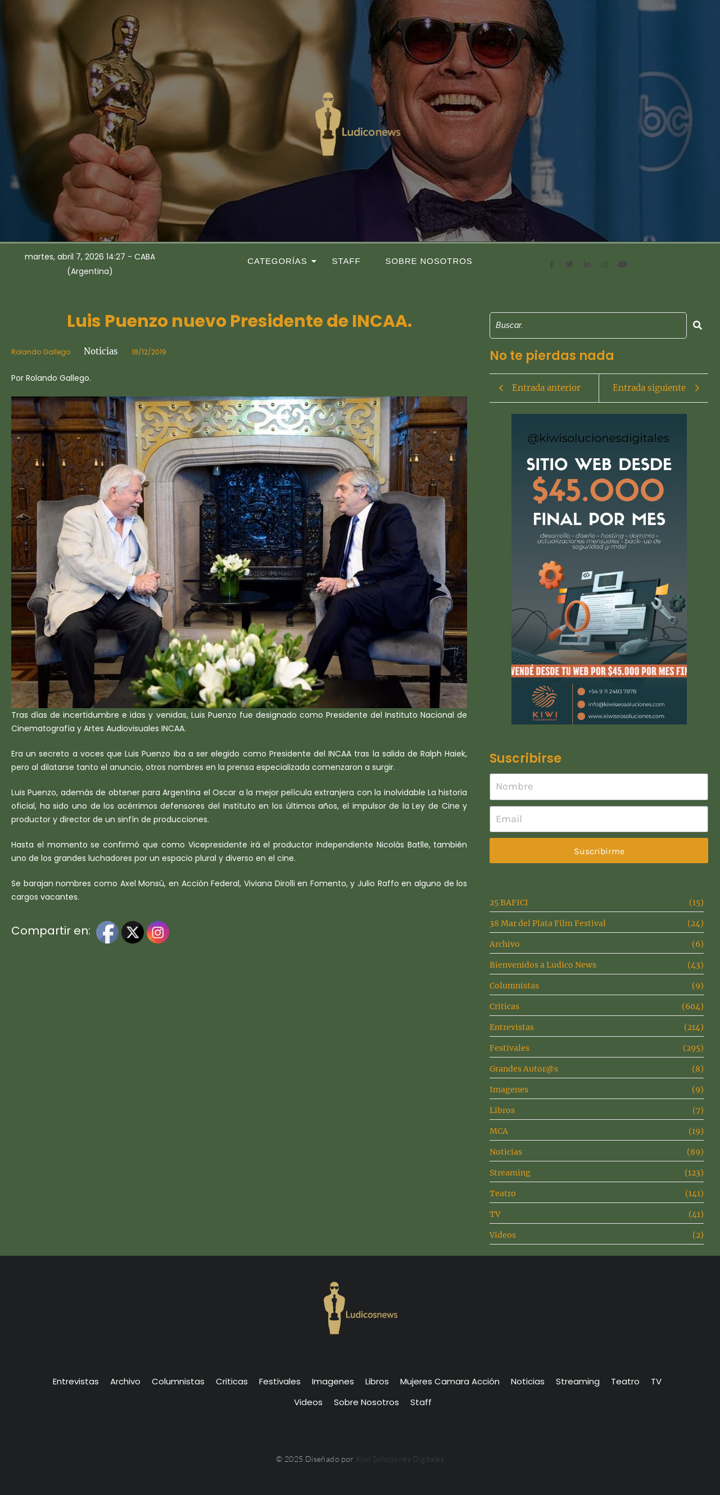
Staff (346, 261)
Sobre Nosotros (429, 261)
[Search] (588, 325)
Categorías (280, 261)
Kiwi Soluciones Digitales (400, 1459)
